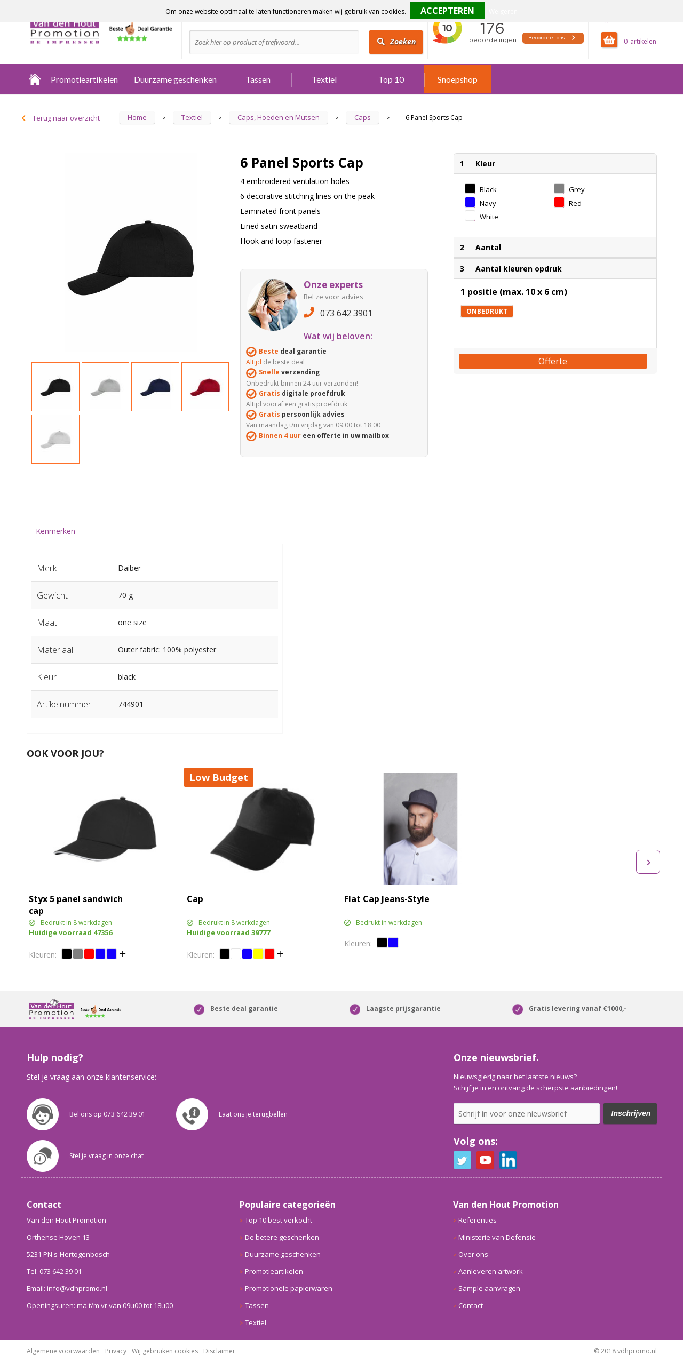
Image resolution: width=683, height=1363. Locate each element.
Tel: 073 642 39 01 (54, 1271)
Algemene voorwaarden (63, 1351)
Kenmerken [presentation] (55, 531)
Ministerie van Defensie (497, 1237)
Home (35, 79)
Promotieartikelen (84, 79)
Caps (362, 117)
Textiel (324, 79)
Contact (470, 1305)
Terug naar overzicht (66, 118)
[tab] (56, 531)
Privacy (115, 1351)
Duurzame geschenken (175, 79)
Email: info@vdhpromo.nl (67, 1288)
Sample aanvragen (489, 1288)
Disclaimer (219, 1351)
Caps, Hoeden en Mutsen (278, 117)
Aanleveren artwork (490, 1271)
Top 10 (391, 79)
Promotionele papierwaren (288, 1288)
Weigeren (503, 11)
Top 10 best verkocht (278, 1220)
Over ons (473, 1254)
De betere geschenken (282, 1237)
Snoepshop (458, 79)
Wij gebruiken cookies (165, 1351)
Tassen (258, 79)
